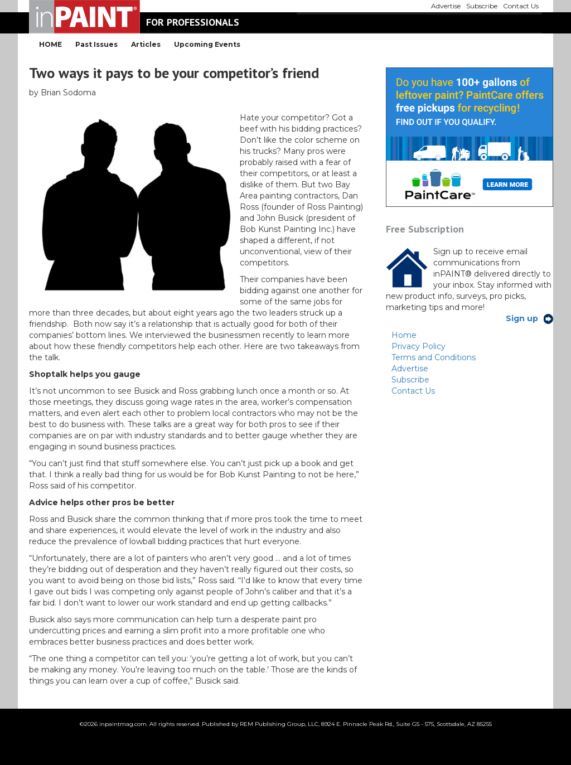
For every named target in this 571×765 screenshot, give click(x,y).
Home (404, 335)
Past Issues (96, 44)
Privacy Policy (418, 346)
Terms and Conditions (433, 357)
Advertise (409, 369)
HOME (50, 44)
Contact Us (413, 391)
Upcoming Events (207, 44)
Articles (146, 44)
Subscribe (410, 380)
